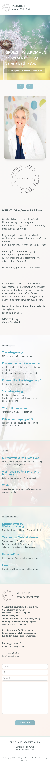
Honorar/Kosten (11, 554)
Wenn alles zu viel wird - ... (18, 408)
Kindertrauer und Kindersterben (21, 363)
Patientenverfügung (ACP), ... (19, 419)
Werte (5, 485)
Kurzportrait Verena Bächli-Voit (26, 71)
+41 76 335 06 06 (10, 652)
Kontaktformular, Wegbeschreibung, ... (14, 525)
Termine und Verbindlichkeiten (20, 537)
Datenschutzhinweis (25, 747)
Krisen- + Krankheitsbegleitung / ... (22, 380)
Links (5, 565)
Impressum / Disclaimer (25, 749)
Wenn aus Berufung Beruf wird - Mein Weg (21, 472)
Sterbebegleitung (12, 391)
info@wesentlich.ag (11, 656)
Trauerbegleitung (12, 352)
